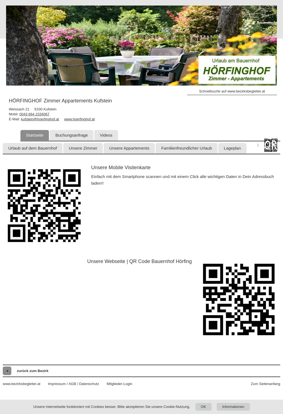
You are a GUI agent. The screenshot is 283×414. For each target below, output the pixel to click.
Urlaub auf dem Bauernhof (32, 148)
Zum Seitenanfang (265, 384)
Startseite (34, 135)
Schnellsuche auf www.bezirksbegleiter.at (232, 91)
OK (203, 407)
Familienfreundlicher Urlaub (186, 148)
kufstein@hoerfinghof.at (40, 119)
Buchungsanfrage (71, 135)
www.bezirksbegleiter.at (21, 384)
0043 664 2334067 (34, 114)
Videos (106, 135)
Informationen (233, 407)
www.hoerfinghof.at (79, 119)
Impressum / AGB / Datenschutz (73, 384)
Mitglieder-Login (119, 384)
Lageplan (232, 148)
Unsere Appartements (129, 148)
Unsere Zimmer (83, 148)
